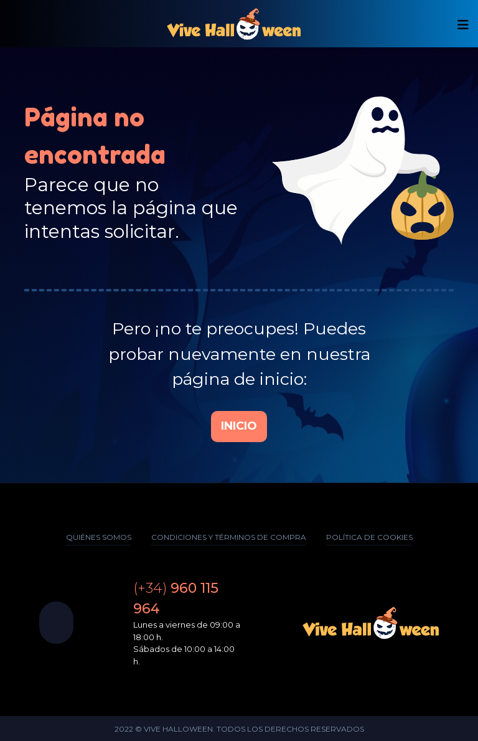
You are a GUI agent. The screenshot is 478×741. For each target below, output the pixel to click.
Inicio (239, 426)
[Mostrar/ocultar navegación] (463, 25)
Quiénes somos (98, 537)
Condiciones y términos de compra (228, 537)
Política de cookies (369, 537)
